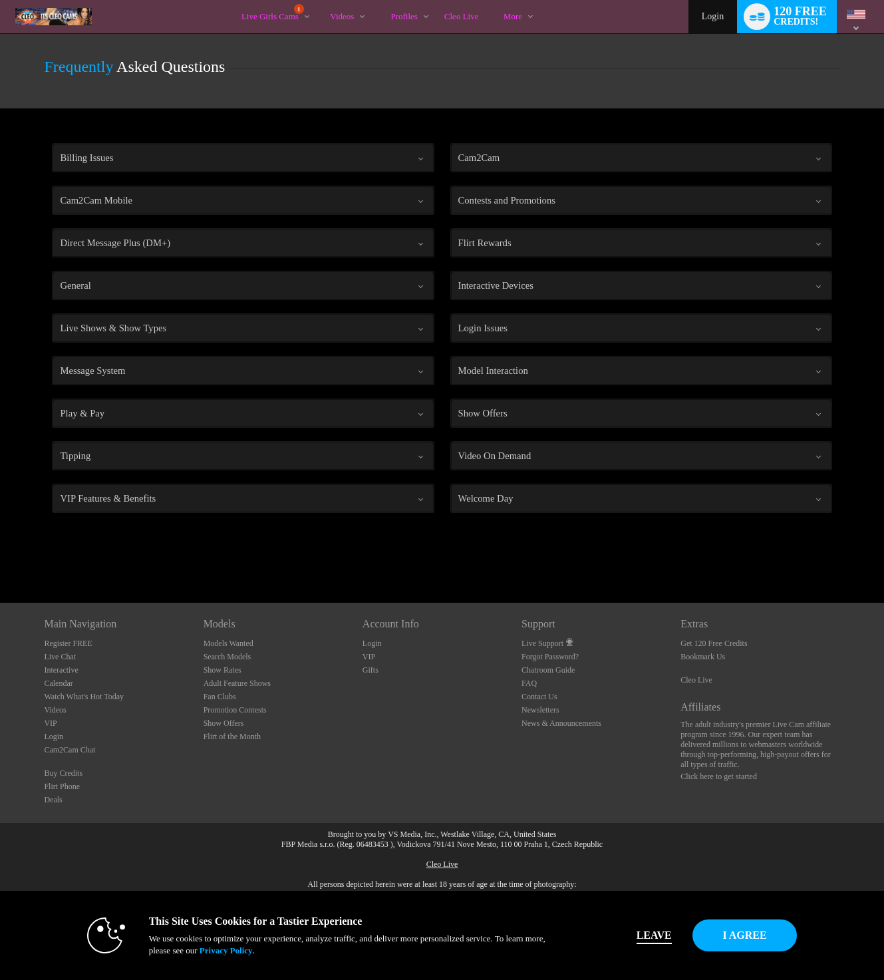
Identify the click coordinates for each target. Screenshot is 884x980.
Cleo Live (696, 680)
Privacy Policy (199, 950)
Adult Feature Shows (237, 683)
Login (713, 16)
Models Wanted (228, 643)
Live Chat (60, 656)
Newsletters (540, 710)
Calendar (58, 683)
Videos (342, 16)
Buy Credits (63, 773)
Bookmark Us (702, 656)
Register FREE (68, 643)
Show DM (0, 553)
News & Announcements (561, 723)
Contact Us (539, 696)
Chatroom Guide (548, 670)
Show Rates (222, 670)
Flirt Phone (62, 786)
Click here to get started (718, 776)
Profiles (403, 16)
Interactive (61, 670)
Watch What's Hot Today (84, 696)
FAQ (529, 683)
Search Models (227, 656)
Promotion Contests (235, 710)
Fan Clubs (220, 696)
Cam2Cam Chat (69, 749)
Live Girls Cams (272, 12)
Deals (53, 799)
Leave (627, 935)
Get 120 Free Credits (713, 643)
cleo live (461, 16)
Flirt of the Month (232, 736)
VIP (50, 723)
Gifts (370, 670)
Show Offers (224, 723)
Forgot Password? (550, 656)
